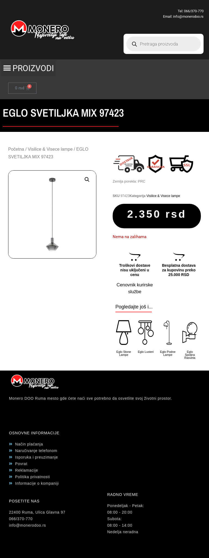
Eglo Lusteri (145, 351)
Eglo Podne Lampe (168, 353)
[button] (28, 68)
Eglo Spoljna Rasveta (189, 354)
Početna (16, 149)
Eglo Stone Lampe (123, 353)
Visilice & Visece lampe (50, 149)
